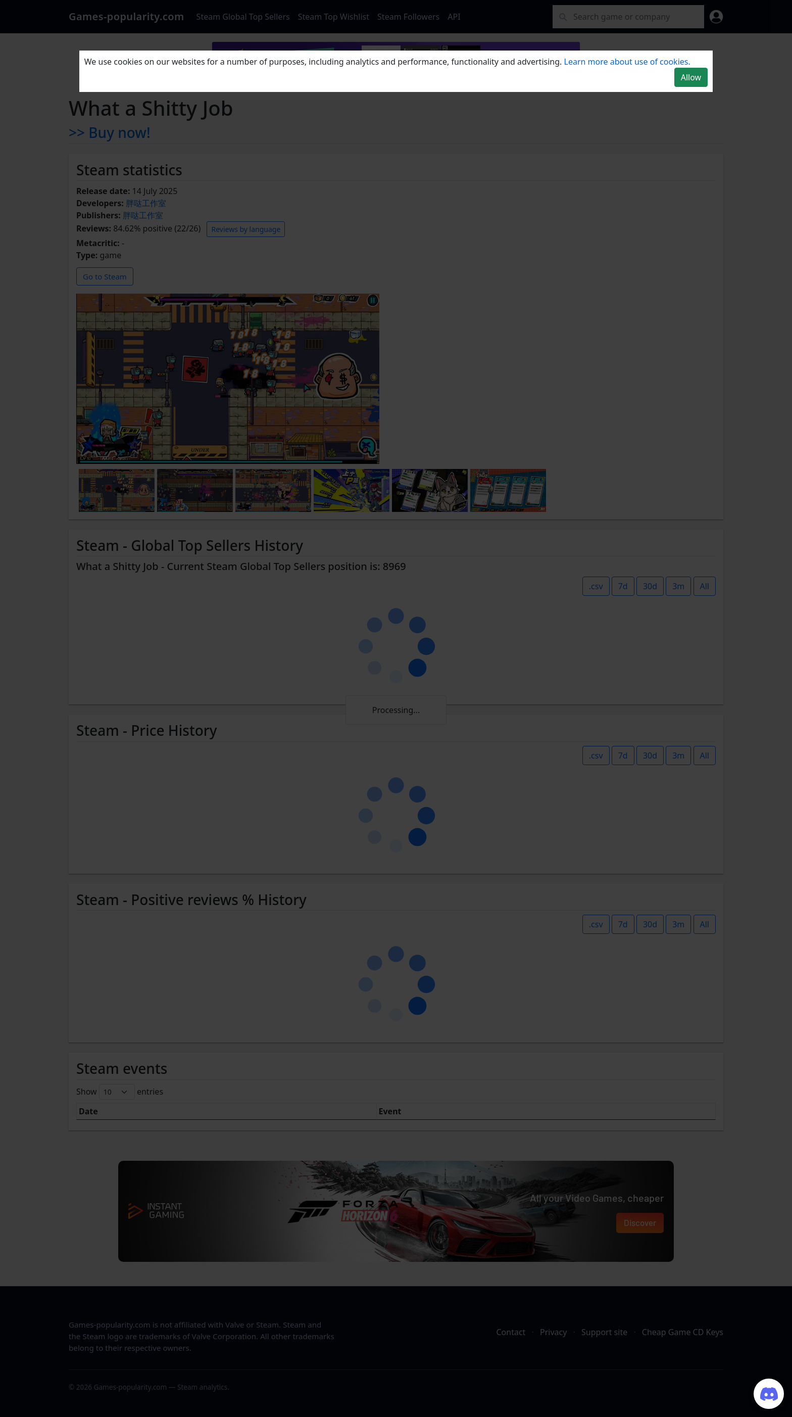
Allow (691, 77)
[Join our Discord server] (769, 1394)
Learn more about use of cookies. (627, 61)
